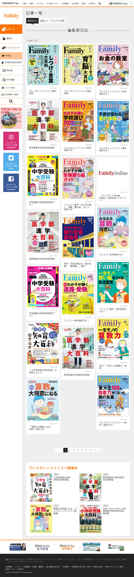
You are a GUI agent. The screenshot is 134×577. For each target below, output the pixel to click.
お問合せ (92, 3)
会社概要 (8, 567)
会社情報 (75, 3)
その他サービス (52, 3)
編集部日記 (32, 21)
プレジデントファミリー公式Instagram (11, 141)
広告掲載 (65, 3)
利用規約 (66, 567)
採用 (83, 3)
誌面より (44, 21)
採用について (10, 569)
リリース (17, 567)
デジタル (40, 3)
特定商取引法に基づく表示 (81, 567)
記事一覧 (34, 13)
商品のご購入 (98, 567)
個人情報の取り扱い (53, 567)
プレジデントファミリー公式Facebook (11, 183)
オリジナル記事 (58, 21)
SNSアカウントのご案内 (114, 567)
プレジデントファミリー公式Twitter (11, 162)
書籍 (31, 3)
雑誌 (25, 3)
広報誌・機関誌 (37, 567)
